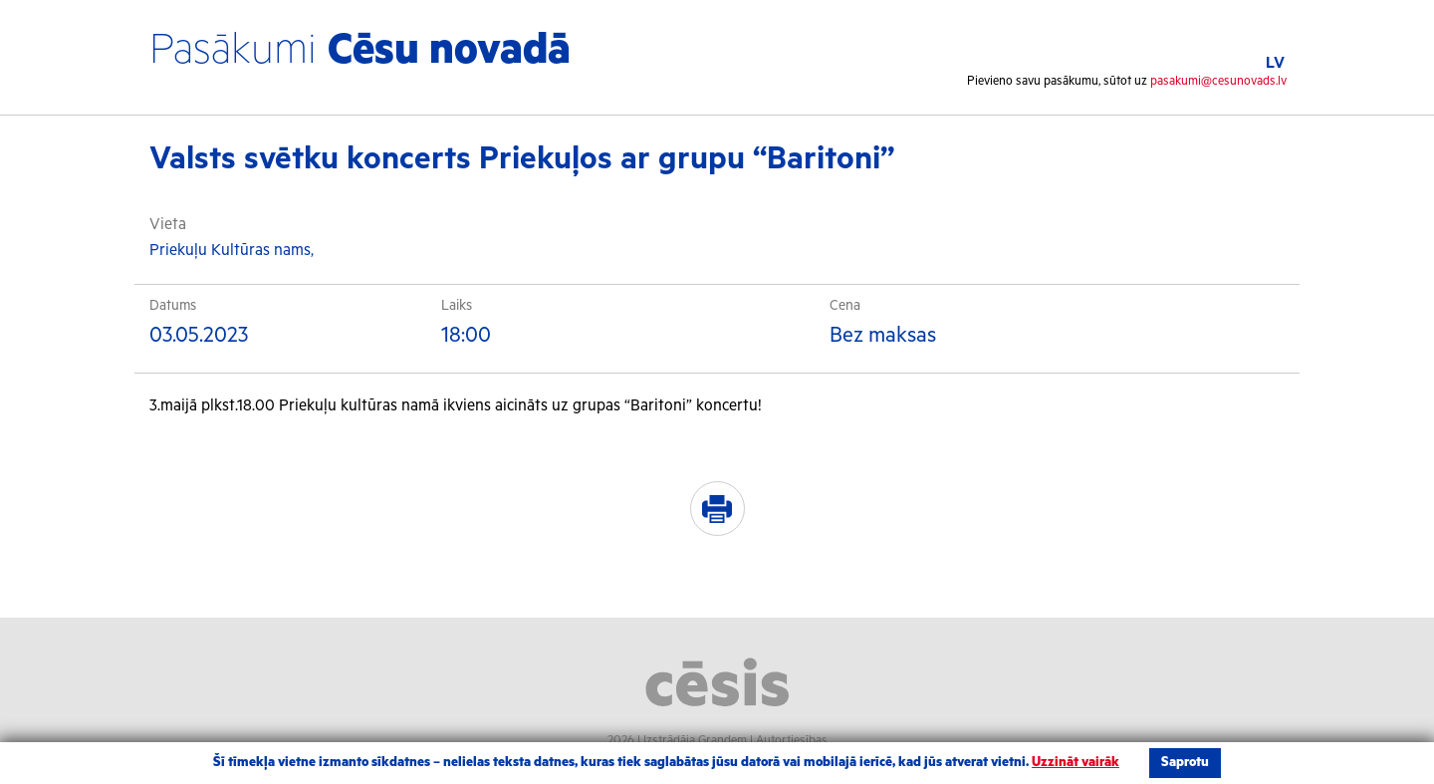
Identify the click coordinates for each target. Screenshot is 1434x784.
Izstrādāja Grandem (695, 740)
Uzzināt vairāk (1075, 762)
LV (1275, 63)
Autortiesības (792, 740)
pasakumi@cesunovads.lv (1218, 81)
